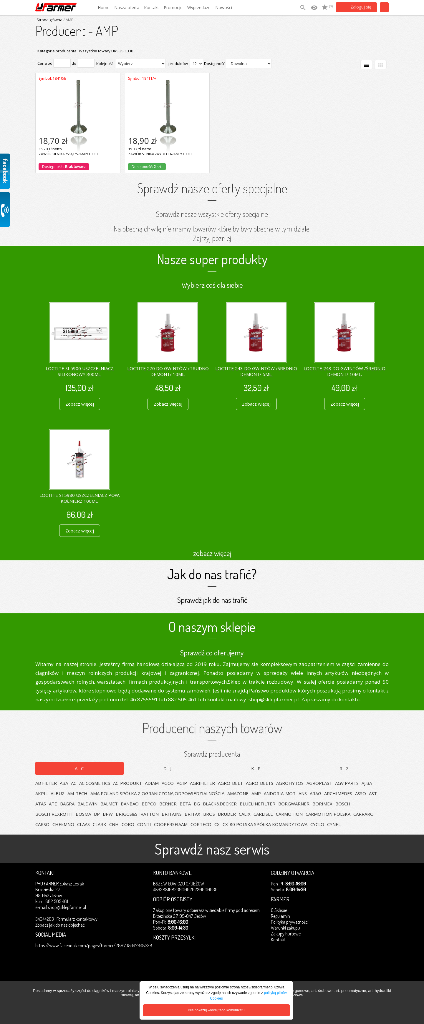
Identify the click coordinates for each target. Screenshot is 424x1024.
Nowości (223, 7)
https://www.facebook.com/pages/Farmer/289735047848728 (93, 945)
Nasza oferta (126, 7)
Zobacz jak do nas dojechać (60, 925)
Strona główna (49, 19)
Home (104, 7)
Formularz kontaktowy (77, 919)
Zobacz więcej (79, 404)
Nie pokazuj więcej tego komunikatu (216, 1010)
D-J (167, 768)
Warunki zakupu (285, 928)
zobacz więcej (212, 553)
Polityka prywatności (290, 922)
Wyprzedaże (199, 7)
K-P (256, 768)
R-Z (344, 768)
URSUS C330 (122, 51)
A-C (80, 768)
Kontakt (151, 7)
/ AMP (68, 19)
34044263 (44, 919)
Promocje (173, 7)
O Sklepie (279, 910)
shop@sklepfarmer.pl (67, 907)
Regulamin (280, 916)
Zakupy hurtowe (286, 934)
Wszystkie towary (94, 51)
